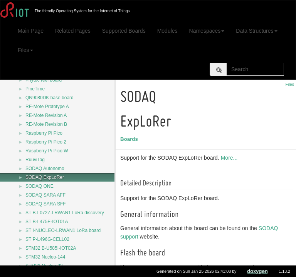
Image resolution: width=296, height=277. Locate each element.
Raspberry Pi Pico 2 (45, 142)
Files (25, 50)
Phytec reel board (43, 80)
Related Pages (73, 31)
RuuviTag (35, 159)
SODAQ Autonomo (44, 168)
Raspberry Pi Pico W (46, 151)
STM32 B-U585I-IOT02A (50, 248)
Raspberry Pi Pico (43, 133)
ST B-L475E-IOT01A (46, 221)
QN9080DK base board (49, 97)
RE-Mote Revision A (46, 115)
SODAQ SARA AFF (45, 195)
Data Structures (256, 31)
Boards (130, 139)
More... (230, 158)
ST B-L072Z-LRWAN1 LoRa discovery (64, 212)
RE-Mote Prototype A (47, 106)
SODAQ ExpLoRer (44, 177)
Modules (167, 31)
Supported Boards (124, 31)
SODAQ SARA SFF (45, 204)
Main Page (31, 31)
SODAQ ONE (39, 186)
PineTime (35, 89)
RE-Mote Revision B (46, 124)
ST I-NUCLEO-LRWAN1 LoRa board (63, 230)
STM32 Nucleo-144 (45, 257)
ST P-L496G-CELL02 (47, 239)
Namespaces (207, 31)
